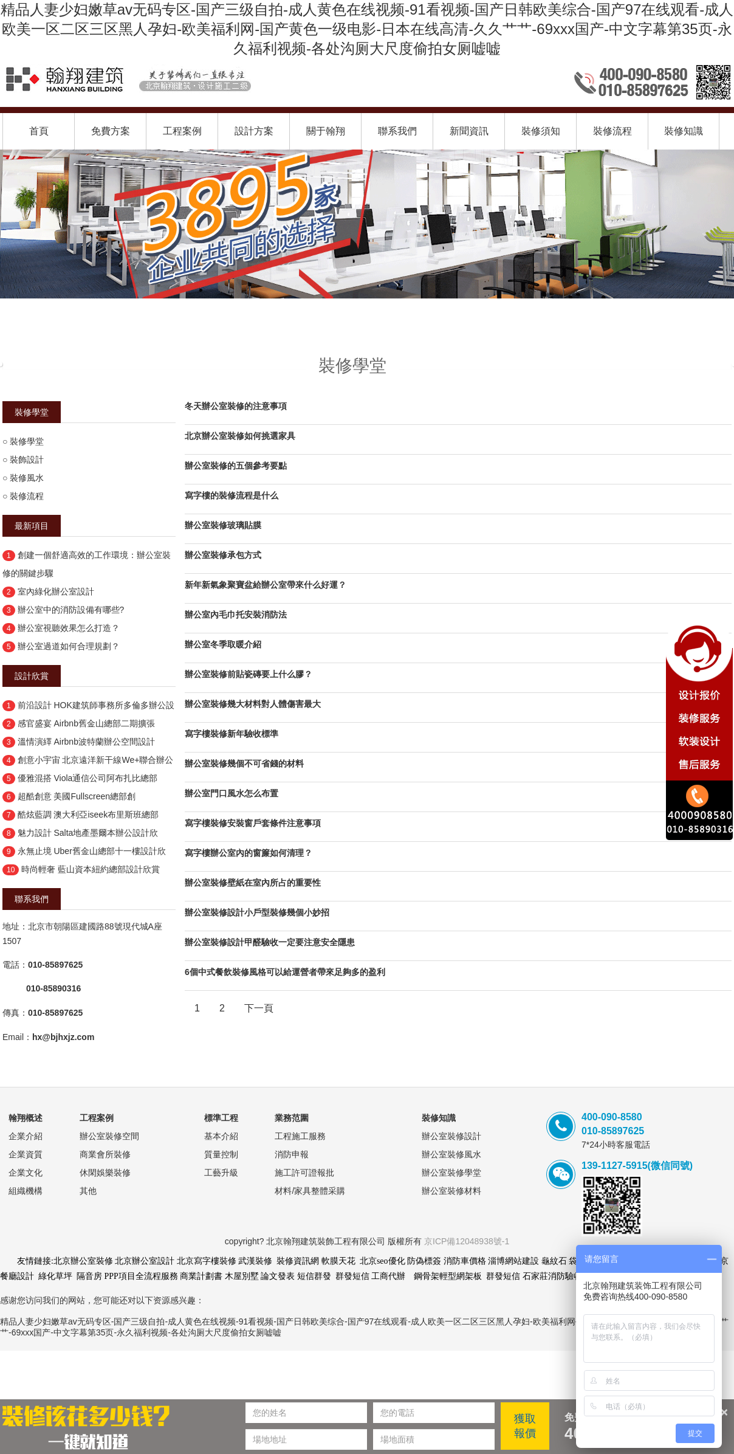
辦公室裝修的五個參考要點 (236, 465)
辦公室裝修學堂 (451, 1172)
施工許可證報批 (304, 1172)
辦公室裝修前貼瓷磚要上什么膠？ (248, 674)
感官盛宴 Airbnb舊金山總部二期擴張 (86, 723)
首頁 (39, 131)
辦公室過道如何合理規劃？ (69, 646)
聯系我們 (397, 131)
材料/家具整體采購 (310, 1191)
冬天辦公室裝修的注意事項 (236, 406)
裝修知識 (683, 131)
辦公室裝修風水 (451, 1154)
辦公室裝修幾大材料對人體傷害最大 (253, 704)
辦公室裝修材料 (451, 1191)
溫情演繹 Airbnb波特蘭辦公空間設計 (86, 741)
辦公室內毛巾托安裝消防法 (236, 614)
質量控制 (221, 1154)
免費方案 (110, 131)
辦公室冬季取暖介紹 (223, 644)
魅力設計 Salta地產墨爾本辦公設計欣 (88, 833)
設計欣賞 (32, 676)
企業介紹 (26, 1136)
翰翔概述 (26, 1118)
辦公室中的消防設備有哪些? (71, 610)
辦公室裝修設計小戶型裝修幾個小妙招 (257, 912)
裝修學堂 (32, 412)
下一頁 (258, 1008)
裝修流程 (612, 131)
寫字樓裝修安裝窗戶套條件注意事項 (253, 823)
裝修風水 (27, 478)
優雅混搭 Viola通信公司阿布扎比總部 (88, 778)
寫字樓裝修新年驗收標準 (231, 734)
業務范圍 (292, 1118)
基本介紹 (221, 1136)
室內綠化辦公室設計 (56, 591)
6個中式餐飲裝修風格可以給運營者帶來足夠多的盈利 (285, 972)
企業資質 (26, 1154)
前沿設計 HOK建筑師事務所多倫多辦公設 (96, 705)
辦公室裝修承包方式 (223, 555)
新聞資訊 (469, 131)
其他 (88, 1191)
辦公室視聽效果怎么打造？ (69, 628)
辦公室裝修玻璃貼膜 (223, 525)
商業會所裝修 (105, 1154)
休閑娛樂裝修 (105, 1172)
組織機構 (26, 1191)
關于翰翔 (325, 131)
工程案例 (182, 131)
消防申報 (292, 1154)
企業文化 (26, 1172)
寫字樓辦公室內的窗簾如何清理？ (248, 853)
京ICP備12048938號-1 (466, 1241)
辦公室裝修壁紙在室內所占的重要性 (253, 882)
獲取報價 (525, 1426)
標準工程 (221, 1118)
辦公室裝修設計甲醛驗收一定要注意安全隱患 (270, 942)
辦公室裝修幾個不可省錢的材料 (244, 763)
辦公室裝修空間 (109, 1136)
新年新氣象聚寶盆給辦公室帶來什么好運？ (265, 585)
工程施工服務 (300, 1136)
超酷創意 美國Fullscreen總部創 (76, 796)
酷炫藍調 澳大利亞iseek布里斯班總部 (88, 814)
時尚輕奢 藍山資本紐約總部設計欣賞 (90, 869)
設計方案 (254, 131)
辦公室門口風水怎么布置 (231, 793)
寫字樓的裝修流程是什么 (231, 495)
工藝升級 (221, 1172)
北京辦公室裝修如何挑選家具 (240, 436)
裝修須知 (540, 131)
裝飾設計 (27, 459)
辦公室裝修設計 (451, 1136)
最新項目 (32, 526)
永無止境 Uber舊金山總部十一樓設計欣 (92, 851)
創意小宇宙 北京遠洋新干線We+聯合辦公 (96, 760)
